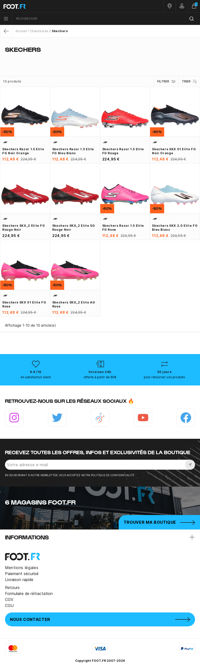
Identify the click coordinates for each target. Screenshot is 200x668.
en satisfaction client (36, 377)
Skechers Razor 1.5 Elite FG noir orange (23, 151)
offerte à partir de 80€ (100, 377)
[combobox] (106, 19)
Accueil (21, 31)
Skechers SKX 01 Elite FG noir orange (174, 151)
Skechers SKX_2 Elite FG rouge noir (23, 227)
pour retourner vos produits (164, 377)
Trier (189, 81)
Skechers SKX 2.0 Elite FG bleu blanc (175, 227)
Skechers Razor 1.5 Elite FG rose (123, 227)
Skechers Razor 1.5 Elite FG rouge (123, 151)
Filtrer (166, 81)
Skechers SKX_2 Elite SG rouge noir (73, 227)
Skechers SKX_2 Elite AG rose (73, 304)
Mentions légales (21, 567)
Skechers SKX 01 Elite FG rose (24, 304)
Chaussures (39, 31)
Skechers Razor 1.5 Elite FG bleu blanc (73, 151)
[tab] (100, 59)
